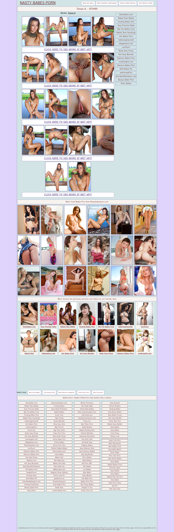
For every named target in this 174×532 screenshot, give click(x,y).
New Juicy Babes (34, 392)
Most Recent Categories (107, 3)
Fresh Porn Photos (127, 3)
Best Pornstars (98, 392)
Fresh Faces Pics (83, 392)
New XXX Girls (88, 3)
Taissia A (72, 13)
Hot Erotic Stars (145, 3)
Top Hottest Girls (49, 392)
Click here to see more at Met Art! (68, 49)
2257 (118, 529)
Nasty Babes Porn (38, 3)
